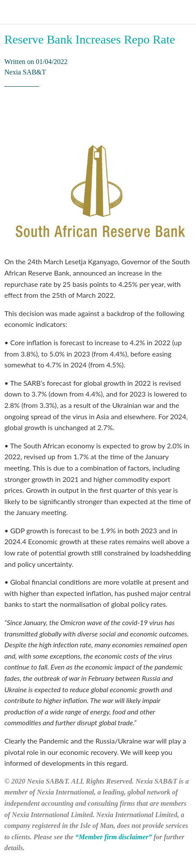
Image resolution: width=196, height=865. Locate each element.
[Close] (12, 12)
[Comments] (181, 112)
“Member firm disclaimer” (113, 837)
